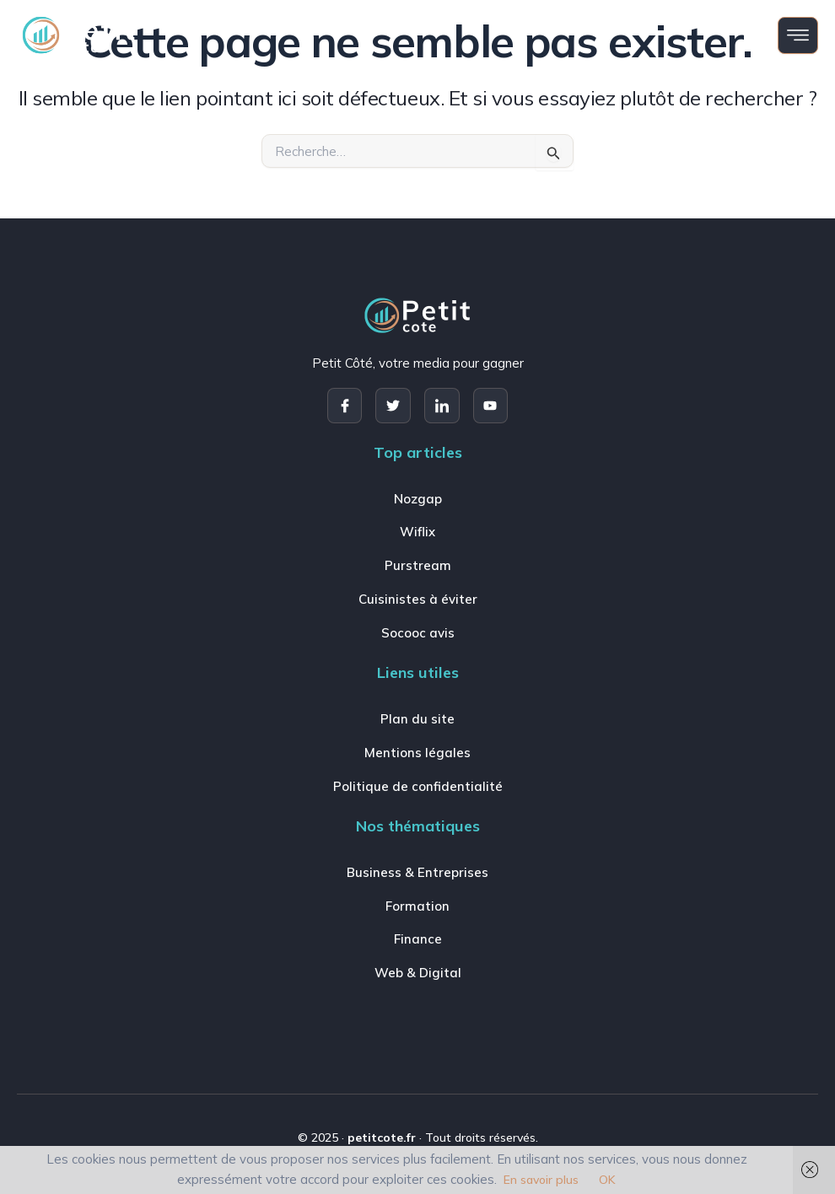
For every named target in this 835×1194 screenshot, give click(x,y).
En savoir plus (541, 1179)
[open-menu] (798, 35)
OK (607, 1179)
